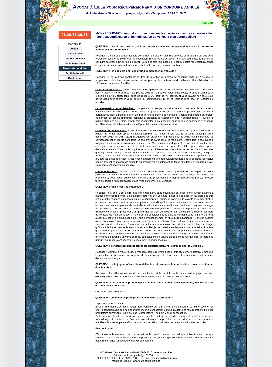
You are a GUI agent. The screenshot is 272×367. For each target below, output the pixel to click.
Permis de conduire (75, 68)
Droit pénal (74, 78)
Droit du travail (75, 73)
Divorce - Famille (75, 58)
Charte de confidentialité (146, 360)
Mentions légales (121, 360)
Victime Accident (75, 63)
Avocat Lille (75, 53)
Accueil (74, 48)
